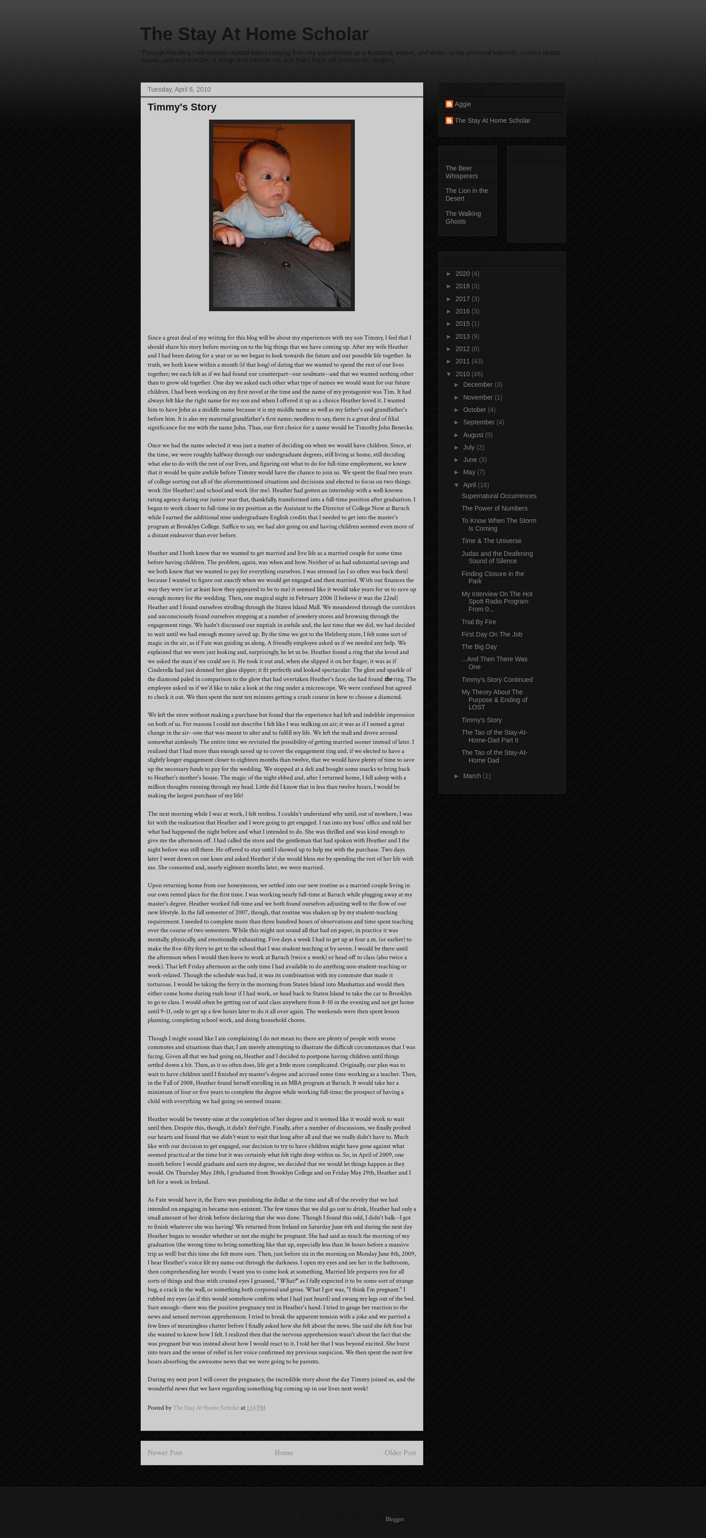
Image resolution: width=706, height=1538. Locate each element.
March (473, 776)
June (471, 459)
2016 (464, 311)
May (470, 472)
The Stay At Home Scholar (254, 34)
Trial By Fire (479, 622)
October (475, 409)
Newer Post (165, 1453)
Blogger (395, 1519)
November (478, 397)
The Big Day (479, 646)
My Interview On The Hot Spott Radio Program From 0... (497, 601)
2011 (464, 361)
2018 (464, 286)
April (470, 485)
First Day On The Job (492, 634)
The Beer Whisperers (462, 172)
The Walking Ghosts (463, 217)
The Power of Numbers (495, 508)
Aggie (463, 104)
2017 (464, 298)
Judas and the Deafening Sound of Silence (497, 557)
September (479, 422)
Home (284, 1453)
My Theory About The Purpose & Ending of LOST (494, 699)
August (474, 435)
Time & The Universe (492, 540)
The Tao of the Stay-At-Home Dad (495, 756)
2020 (464, 273)
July (469, 447)
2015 (464, 323)
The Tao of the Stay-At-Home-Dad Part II (495, 736)
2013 (464, 336)
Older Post (400, 1453)
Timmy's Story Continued (497, 679)
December (478, 384)
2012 (464, 348)
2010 (464, 374)
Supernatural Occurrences (499, 496)
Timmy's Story (482, 720)
